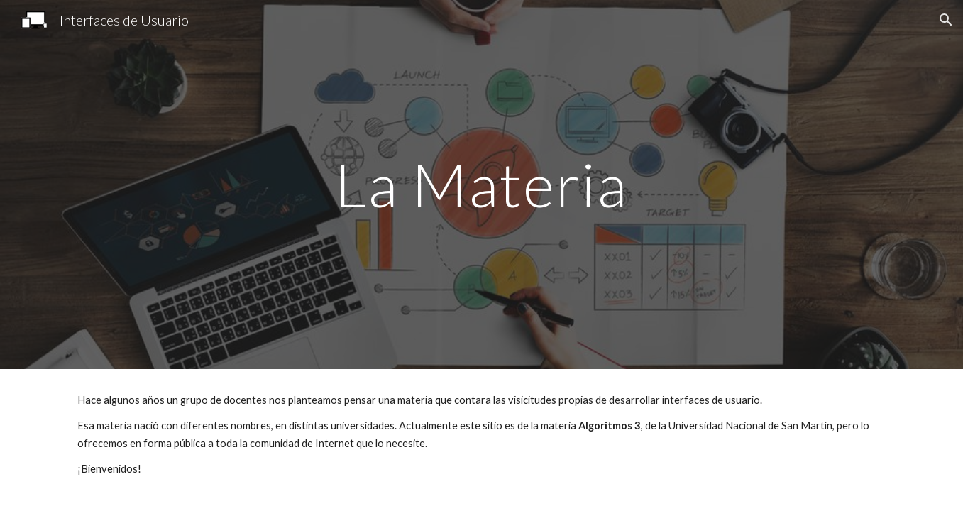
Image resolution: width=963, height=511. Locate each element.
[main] (481, 184)
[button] (946, 20)
